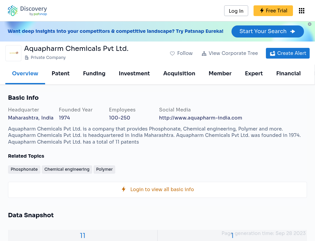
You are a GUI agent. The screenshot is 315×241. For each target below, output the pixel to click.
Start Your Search (268, 31)
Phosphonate (24, 169)
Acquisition (179, 73)
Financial (288, 73)
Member (220, 73)
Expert (254, 73)
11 (83, 236)
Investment (134, 73)
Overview (25, 73)
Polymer (104, 169)
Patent (61, 73)
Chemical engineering (67, 169)
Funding (94, 73)
